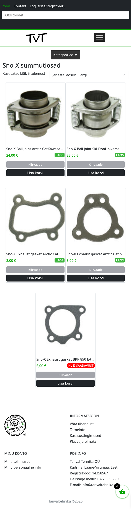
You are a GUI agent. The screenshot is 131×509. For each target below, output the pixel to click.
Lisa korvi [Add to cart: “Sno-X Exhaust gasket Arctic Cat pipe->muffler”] (96, 278)
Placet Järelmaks (83, 441)
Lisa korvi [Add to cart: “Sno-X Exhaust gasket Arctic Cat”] (35, 278)
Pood (6, 6)
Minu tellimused (17, 461)
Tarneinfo (77, 429)
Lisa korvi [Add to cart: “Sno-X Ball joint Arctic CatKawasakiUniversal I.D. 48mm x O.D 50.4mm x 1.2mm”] (35, 172)
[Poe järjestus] (89, 75)
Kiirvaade (35, 164)
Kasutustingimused (85, 435)
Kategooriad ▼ (65, 54)
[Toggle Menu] (99, 37)
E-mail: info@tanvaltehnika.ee (94, 484)
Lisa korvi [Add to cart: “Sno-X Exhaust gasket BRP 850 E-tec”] (65, 383)
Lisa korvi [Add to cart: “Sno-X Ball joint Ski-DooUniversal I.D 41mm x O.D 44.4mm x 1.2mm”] (96, 172)
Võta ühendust (82, 424)
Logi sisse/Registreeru (48, 6)
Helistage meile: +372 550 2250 (95, 479)
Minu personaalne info (22, 467)
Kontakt (20, 6)
